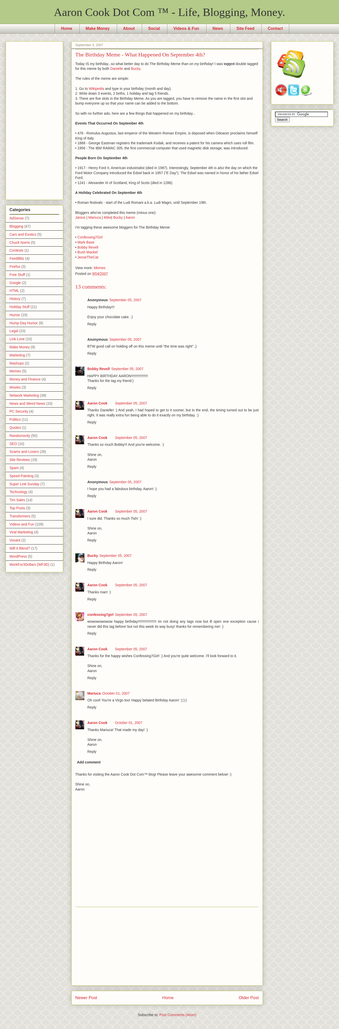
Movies (15, 387)
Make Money (98, 28)
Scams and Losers (24, 452)
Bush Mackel (87, 252)
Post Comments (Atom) (178, 1015)
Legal (14, 331)
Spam (14, 468)
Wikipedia (96, 89)
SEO (13, 444)
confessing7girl (100, 615)
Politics (15, 419)
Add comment (89, 762)
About (129, 28)
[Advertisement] (167, 946)
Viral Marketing (21, 532)
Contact (275, 28)
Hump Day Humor (24, 323)
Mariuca (94, 217)
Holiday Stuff (20, 307)
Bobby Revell (87, 247)
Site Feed (245, 28)
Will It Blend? (20, 548)
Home (66, 28)
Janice (80, 217)
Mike (107, 217)
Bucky (135, 69)
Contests (17, 250)
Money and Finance (25, 379)
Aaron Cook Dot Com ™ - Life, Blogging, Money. (169, 12)
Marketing (17, 355)
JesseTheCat (87, 257)
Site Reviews (20, 460)
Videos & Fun (186, 28)
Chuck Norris (20, 242)
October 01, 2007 (115, 693)
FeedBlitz (17, 258)
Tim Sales (17, 500)
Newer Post (86, 997)
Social (154, 28)
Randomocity (20, 436)
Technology (19, 492)
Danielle (116, 69)
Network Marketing (24, 395)
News (218, 28)
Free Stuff (17, 275)
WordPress (18, 556)
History (15, 299)
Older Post (249, 997)
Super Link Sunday (24, 484)
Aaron (130, 217)
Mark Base (85, 242)
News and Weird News (27, 403)
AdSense (17, 218)
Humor (15, 315)
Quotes (15, 428)
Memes (99, 268)
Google (15, 283)
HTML (14, 291)
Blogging (17, 226)
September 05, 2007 (125, 300)
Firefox (15, 267)
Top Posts (17, 508)
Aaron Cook (97, 403)
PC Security (19, 411)
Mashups (17, 363)
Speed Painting (22, 476)
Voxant (15, 540)
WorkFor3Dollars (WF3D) (30, 564)
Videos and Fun (22, 524)
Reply (92, 324)
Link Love (17, 339)
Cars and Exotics (23, 234)
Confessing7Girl (90, 237)
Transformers (20, 516)
